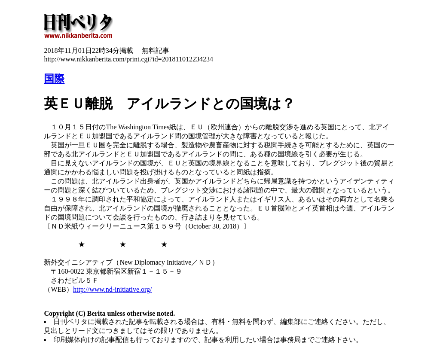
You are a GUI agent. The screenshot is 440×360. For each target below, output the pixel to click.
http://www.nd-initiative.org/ (112, 289)
